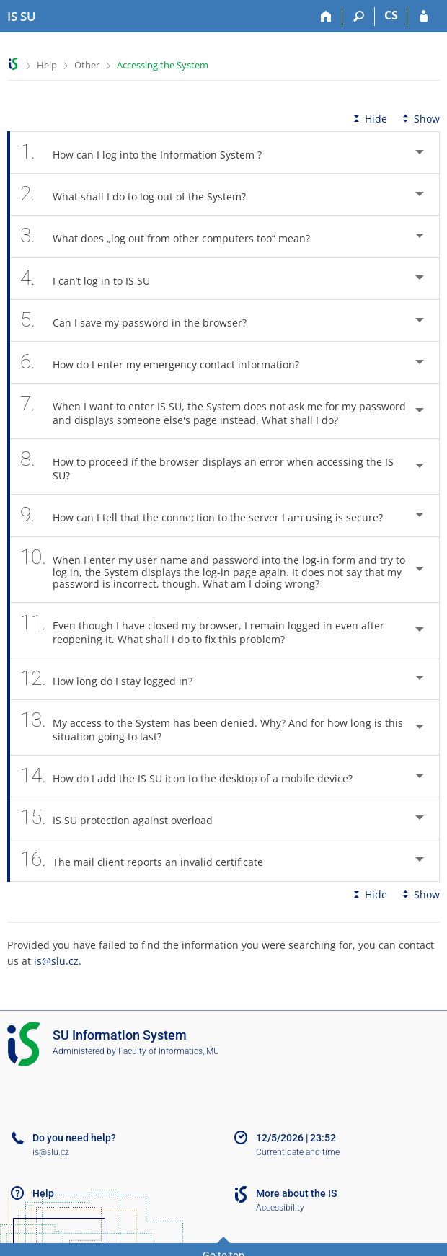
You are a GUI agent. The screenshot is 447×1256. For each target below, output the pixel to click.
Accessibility (280, 1208)
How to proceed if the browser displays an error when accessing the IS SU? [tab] (207, 466)
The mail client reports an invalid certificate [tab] (149, 859)
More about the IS (296, 1193)
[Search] (358, 16)
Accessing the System (162, 64)
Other (86, 64)
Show (419, 118)
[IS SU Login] (423, 16)
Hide (368, 118)
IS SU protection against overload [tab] (124, 818)
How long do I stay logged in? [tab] (114, 678)
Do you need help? (74, 1138)
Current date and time (298, 1152)
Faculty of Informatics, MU (168, 1051)
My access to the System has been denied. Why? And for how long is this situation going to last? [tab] (211, 727)
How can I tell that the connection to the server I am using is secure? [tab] (209, 515)
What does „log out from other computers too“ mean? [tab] (173, 236)
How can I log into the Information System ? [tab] (149, 152)
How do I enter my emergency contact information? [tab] (167, 362)
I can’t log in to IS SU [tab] (93, 278)
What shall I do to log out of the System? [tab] (141, 194)
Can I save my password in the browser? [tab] (141, 320)
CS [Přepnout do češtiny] (391, 15)
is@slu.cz (56, 961)
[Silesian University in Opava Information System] (21, 16)
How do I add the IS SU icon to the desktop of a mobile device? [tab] (194, 776)
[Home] (326, 16)
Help (47, 64)
